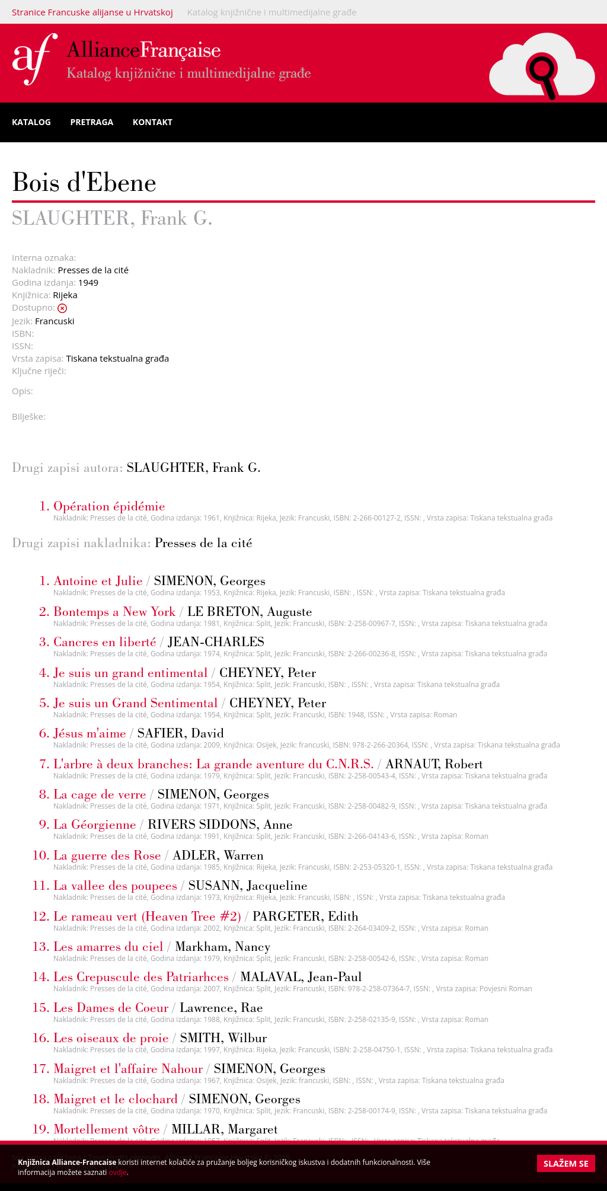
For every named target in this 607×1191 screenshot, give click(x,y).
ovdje (118, 1172)
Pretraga (92, 121)
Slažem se (566, 1163)
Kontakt (152, 121)
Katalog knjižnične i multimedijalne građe (272, 12)
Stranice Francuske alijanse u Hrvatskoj (92, 12)
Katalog (31, 121)
